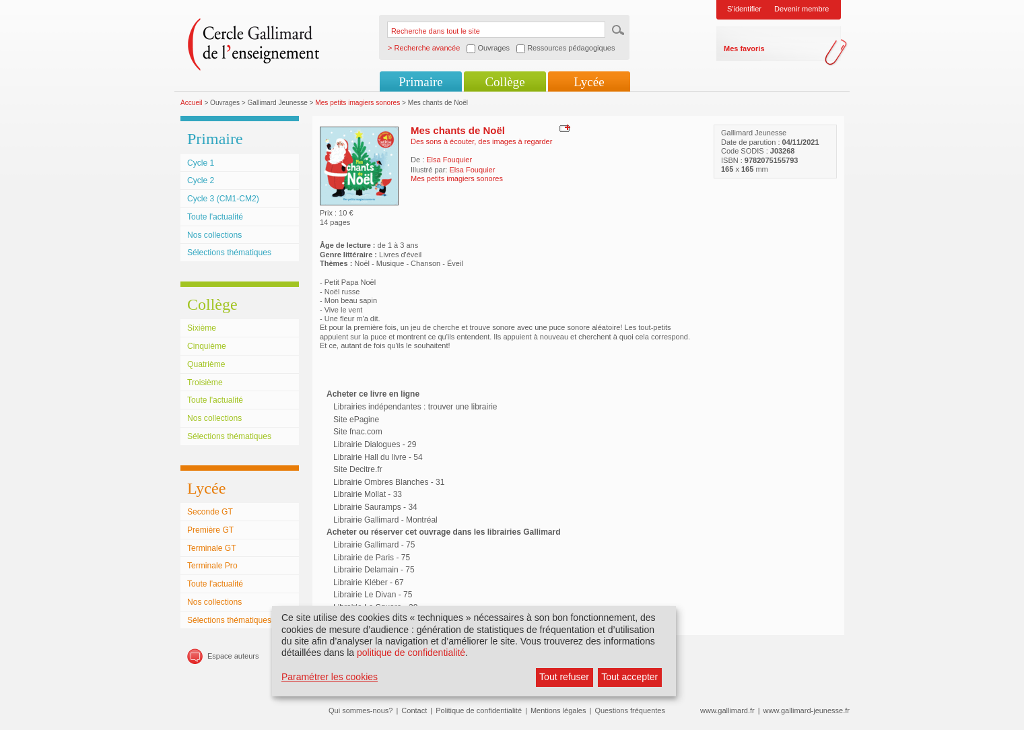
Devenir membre (801, 9)
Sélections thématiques (229, 252)
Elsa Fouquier (449, 160)
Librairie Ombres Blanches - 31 (388, 482)
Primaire (420, 82)
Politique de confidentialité (479, 710)
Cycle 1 (200, 163)
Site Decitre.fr (357, 469)
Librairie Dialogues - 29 (374, 444)
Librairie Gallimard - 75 (374, 545)
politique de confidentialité (411, 652)
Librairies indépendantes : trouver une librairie (415, 406)
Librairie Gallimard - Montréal (385, 520)
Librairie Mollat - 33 (367, 494)
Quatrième (206, 364)
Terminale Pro (212, 565)
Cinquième (206, 346)
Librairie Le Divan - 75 (372, 594)
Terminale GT (211, 548)
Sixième (201, 328)
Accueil (191, 102)
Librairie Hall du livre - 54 (378, 457)
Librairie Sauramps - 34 (375, 507)
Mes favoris (744, 48)
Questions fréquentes (629, 710)
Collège (504, 82)
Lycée (589, 82)
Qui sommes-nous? (360, 710)
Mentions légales (558, 710)
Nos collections (214, 235)
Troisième (205, 382)
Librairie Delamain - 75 (374, 569)
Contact (414, 710)
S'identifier (744, 9)
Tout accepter (629, 676)
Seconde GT (210, 512)
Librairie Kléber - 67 (368, 582)
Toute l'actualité (215, 217)
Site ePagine (356, 419)
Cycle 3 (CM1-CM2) (223, 198)
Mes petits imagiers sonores (357, 102)
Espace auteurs (233, 656)
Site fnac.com (357, 431)
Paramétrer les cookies (329, 676)
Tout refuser (564, 676)
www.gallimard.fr (727, 710)
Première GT (210, 530)
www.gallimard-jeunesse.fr (806, 710)
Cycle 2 (200, 180)
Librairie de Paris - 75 (371, 557)
